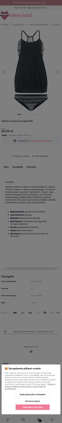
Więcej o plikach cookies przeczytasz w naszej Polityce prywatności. (30, 386)
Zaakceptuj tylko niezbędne (32, 394)
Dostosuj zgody (32, 401)
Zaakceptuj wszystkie (33, 407)
